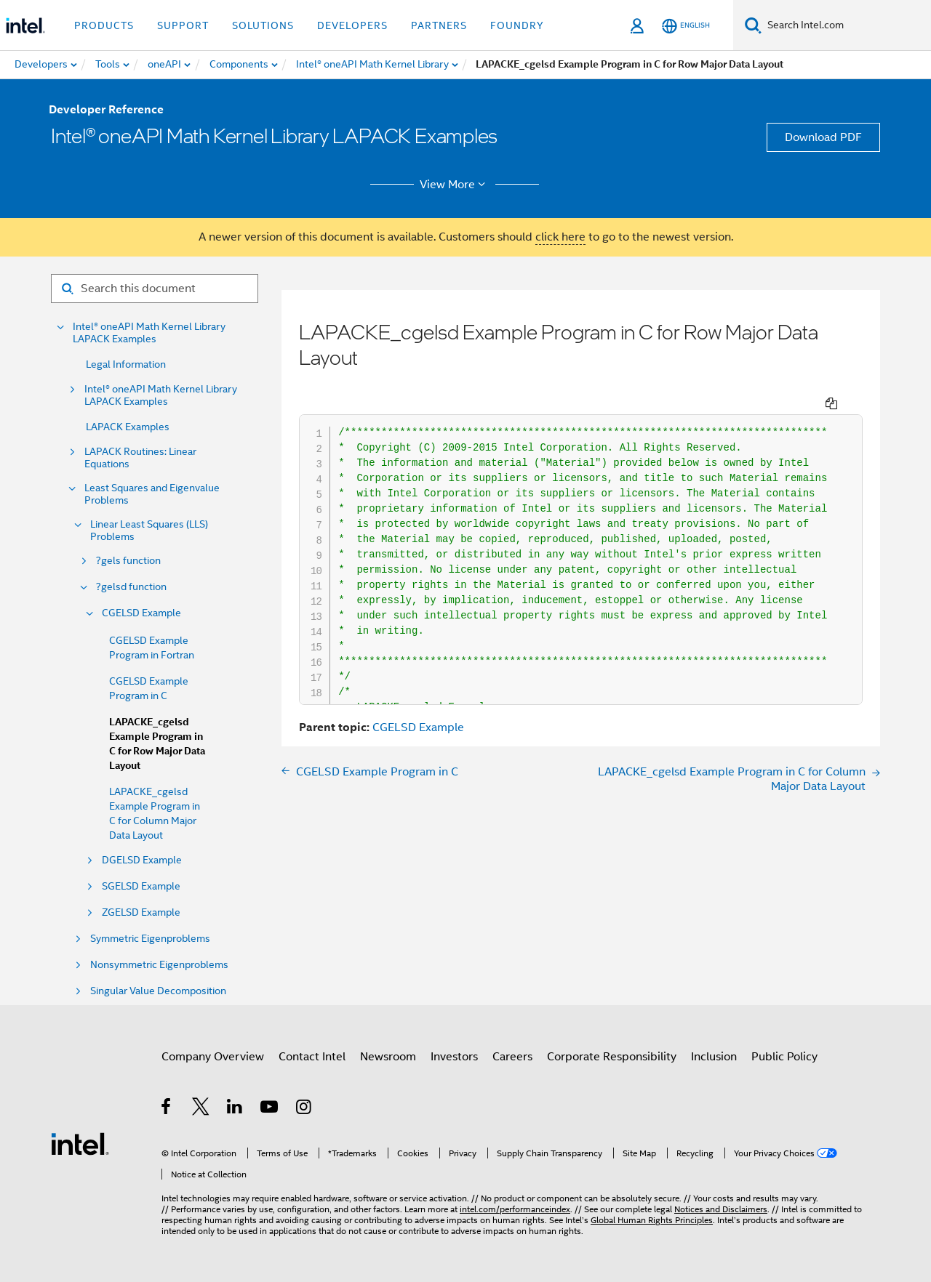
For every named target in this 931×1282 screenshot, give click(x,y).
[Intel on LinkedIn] (235, 1109)
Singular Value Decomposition (158, 991)
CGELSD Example (141, 613)
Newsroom (388, 1056)
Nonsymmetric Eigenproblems (159, 965)
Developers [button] (352, 25)
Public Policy (784, 1056)
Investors (454, 1056)
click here (560, 237)
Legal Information (126, 364)
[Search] (753, 25)
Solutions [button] (263, 25)
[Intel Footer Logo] (80, 1143)
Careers (512, 1056)
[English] (686, 26)
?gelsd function (131, 587)
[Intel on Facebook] (167, 1109)
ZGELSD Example (141, 912)
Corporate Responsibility (611, 1056)
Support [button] (183, 25)
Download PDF (823, 137)
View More (455, 184)
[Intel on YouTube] (270, 1109)
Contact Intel (312, 1056)
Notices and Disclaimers (720, 1209)
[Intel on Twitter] (201, 1109)
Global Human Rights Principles (652, 1219)
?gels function (128, 561)
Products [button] (104, 25)
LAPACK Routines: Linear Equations (140, 458)
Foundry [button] (517, 25)
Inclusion (714, 1056)
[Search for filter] (154, 288)
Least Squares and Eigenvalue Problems (152, 494)
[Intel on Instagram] (304, 1109)
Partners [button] (439, 25)
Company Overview (212, 1056)
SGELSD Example (141, 886)
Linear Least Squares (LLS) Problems (149, 530)
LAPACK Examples (127, 426)
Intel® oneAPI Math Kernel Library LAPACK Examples (149, 332)
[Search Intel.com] (846, 25)
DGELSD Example (142, 860)
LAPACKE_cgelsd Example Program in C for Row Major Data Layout (157, 744)
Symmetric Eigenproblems (150, 938)
